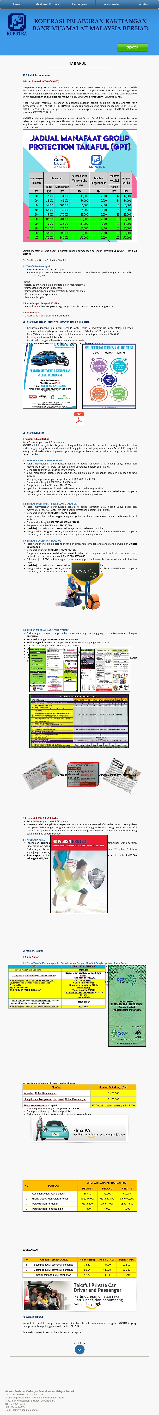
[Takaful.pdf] (79, 419)
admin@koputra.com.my (26, 1410)
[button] (48, 4)
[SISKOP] (132, 47)
